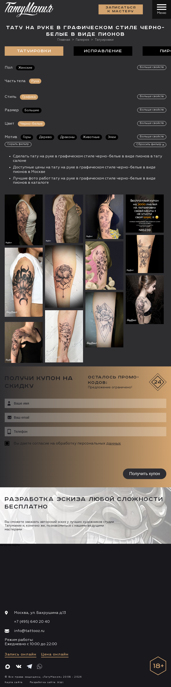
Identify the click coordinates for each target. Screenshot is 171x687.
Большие (32, 110)
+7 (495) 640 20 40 (32, 621)
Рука (35, 81)
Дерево (45, 137)
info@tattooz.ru (29, 630)
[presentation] (35, 457)
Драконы (67, 137)
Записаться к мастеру (121, 9)
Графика (29, 97)
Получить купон (144, 473)
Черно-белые (31, 123)
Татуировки (34, 51)
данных (113, 443)
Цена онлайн (54, 654)
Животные (91, 137)
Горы (27, 137)
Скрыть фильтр (18, 144)
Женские (25, 67)
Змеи (112, 137)
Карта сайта (14, 681)
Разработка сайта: (47, 681)
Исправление (103, 51)
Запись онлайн (20, 654)
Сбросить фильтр (148, 144)
